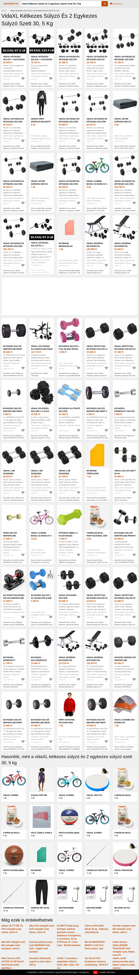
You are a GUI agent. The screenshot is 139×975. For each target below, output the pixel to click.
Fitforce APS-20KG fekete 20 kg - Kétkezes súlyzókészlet (96, 929)
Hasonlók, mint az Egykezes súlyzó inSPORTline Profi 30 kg (13, 375)
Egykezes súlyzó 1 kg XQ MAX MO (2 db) (41, 596)
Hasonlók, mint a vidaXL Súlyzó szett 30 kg (122, 499)
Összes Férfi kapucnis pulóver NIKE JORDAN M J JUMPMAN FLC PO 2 (69, 749)
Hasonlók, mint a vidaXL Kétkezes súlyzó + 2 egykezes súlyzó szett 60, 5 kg (41, 86)
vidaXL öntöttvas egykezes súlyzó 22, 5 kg (125, 349)
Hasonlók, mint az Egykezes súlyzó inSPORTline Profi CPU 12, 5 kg (41, 749)
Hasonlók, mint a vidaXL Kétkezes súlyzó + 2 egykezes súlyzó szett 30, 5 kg (13, 86)
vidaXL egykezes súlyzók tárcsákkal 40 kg (68, 598)
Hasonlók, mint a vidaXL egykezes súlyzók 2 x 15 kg (40, 437)
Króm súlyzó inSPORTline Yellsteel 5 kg (11, 536)
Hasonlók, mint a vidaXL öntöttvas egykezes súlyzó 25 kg (124, 625)
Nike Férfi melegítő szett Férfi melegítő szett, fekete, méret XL (41, 929)
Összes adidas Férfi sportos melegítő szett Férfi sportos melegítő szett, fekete (41, 148)
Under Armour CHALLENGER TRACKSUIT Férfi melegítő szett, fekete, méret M (124, 948)
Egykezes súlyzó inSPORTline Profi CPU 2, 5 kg (12, 411)
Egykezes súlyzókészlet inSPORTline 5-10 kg (41, 660)
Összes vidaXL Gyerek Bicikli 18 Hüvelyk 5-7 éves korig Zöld (97, 210)
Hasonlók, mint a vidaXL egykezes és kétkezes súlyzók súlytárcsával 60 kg (97, 148)
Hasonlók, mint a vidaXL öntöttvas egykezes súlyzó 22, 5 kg (124, 375)
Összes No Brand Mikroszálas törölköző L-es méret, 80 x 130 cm (69, 273)
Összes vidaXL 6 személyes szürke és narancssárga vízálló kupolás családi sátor (124, 749)
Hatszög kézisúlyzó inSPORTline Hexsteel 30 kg (125, 660)
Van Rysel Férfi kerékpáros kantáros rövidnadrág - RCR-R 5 (96, 961)
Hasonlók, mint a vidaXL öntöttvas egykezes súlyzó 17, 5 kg (97, 375)
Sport (3, 11)
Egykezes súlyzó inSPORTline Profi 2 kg (97, 411)
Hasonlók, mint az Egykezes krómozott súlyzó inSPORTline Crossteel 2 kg (124, 438)
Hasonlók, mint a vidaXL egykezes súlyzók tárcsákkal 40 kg (69, 625)
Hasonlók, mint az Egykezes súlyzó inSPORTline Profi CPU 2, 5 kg (13, 438)
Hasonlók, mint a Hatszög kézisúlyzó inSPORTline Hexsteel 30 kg (123, 687)
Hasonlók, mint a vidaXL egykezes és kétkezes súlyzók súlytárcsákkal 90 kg (13, 210)
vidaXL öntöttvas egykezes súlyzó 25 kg (124, 598)
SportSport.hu (11, 3)
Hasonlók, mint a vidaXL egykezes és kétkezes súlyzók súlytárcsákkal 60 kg (124, 86)
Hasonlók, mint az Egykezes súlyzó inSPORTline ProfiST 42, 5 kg (124, 562)
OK (95, 972)
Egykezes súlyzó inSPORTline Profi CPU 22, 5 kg (96, 723)
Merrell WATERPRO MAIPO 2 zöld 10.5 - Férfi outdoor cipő (95, 945)
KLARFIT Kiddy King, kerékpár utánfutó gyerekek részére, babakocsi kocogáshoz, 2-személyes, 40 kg (69, 932)
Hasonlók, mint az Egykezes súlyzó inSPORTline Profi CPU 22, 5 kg (97, 749)
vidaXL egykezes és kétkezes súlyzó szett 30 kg (69, 59)
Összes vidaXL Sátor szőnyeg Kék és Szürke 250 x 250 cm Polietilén (124, 148)
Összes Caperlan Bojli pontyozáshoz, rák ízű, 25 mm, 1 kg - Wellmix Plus (97, 562)
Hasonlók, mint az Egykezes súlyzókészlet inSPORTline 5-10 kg (41, 687)
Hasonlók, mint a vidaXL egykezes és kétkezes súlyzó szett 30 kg (69, 86)
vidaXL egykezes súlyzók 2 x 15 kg (40, 409)
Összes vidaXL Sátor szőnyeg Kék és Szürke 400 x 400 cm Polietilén (41, 210)
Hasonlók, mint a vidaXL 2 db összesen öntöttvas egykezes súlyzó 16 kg (69, 500)
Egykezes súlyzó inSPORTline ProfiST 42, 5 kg (125, 536)
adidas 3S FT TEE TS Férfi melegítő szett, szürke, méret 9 (12, 929)
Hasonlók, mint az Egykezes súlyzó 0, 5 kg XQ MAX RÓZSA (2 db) (69, 375)
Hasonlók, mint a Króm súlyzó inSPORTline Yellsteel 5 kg (13, 561)
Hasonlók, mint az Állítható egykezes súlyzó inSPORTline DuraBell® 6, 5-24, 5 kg (13, 625)
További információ (107, 972)
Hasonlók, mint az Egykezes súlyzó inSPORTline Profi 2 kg (97, 437)
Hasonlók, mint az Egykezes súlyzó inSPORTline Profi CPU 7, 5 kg (13, 749)
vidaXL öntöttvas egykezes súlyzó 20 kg (97, 598)
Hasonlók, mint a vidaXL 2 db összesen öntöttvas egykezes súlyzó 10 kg (13, 500)
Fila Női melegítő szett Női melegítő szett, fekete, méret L (124, 929)
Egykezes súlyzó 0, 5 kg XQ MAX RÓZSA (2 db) (69, 349)
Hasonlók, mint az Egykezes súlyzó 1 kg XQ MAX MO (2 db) (41, 623)
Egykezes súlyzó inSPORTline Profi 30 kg (12, 349)
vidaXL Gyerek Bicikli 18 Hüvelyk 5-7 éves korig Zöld (97, 184)
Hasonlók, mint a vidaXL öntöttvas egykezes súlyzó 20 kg (97, 625)
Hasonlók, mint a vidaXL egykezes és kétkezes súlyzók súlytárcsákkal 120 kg (124, 210)
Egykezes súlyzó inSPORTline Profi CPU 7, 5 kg (12, 723)
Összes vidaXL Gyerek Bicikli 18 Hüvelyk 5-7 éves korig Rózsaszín (41, 562)
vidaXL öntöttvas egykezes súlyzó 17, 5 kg (97, 349)
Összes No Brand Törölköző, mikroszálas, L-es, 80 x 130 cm (97, 499)
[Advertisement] (69, 296)
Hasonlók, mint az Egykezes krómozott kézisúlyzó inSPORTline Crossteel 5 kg (13, 687)
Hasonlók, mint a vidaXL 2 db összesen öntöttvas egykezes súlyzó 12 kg (41, 500)
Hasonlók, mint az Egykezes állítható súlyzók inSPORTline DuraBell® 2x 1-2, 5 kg (69, 438)
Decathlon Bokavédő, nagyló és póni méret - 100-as (40, 961)
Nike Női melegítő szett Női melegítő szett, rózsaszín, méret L (13, 945)
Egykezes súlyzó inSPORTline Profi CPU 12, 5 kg (40, 723)
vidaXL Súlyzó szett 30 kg (125, 472)
